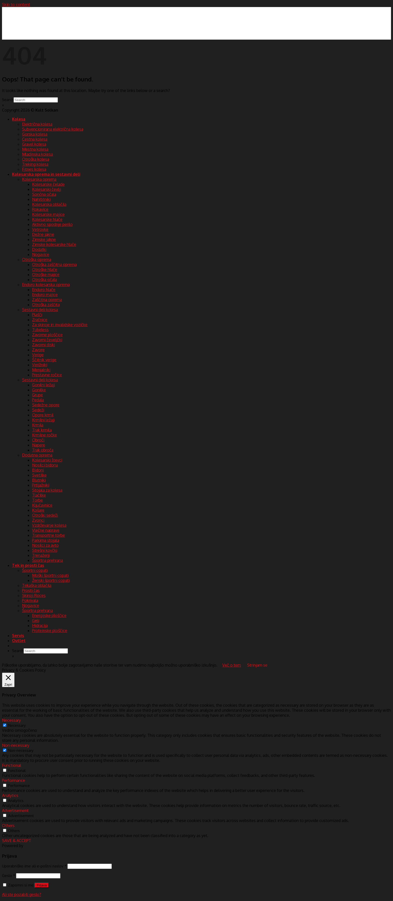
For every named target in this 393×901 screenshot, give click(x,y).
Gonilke (39, 389)
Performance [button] (13, 780)
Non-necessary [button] (15, 745)
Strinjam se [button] (257, 665)
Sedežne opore (45, 404)
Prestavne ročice (47, 374)
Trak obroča (42, 450)
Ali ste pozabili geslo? (21, 894)
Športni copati (35, 570)
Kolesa (18, 119)
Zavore (38, 349)
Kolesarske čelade (48, 184)
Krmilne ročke (44, 434)
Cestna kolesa (34, 139)
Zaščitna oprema (47, 299)
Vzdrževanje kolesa (49, 525)
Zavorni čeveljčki (47, 339)
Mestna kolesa (35, 149)
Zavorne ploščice (47, 334)
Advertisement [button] (15, 810)
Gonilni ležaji (43, 384)
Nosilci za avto (45, 545)
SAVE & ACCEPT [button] (16, 840)
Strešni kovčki (44, 550)
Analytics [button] (10, 795)
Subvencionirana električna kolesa (52, 129)
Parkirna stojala (45, 540)
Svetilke (39, 475)
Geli (35, 620)
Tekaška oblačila (36, 585)
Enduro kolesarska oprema (46, 284)
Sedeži (38, 409)
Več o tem (231, 665)
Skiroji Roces (34, 595)
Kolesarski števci (47, 460)
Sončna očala (44, 194)
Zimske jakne (44, 239)
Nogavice (40, 254)
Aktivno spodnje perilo (52, 224)
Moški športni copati (50, 575)
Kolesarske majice (48, 214)
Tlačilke (39, 495)
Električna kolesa (37, 124)
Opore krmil (42, 414)
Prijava (42, 885)
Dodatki (39, 249)
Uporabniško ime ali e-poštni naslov (34, 865)
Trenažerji (41, 555)
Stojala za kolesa (47, 490)
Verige (38, 354)
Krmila (37, 424)
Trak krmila (42, 429)
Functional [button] (11, 765)
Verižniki (39, 364)
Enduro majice (45, 294)
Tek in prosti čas (28, 565)
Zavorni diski (43, 344)
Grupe (37, 394)
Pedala (38, 399)
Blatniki (39, 480)
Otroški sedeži (45, 515)
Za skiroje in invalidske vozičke (59, 324)
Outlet (19, 640)
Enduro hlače (43, 289)
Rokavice (40, 209)
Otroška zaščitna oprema (54, 264)
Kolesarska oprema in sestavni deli (46, 174)
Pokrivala (30, 600)
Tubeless (40, 329)
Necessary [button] (11, 720)
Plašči (37, 314)
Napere (38, 444)
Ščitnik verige (44, 359)
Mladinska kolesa (37, 154)
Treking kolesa (35, 164)
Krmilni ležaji (43, 419)
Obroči (38, 439)
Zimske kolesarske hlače (54, 244)
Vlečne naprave (45, 530)
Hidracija (40, 625)
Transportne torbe (48, 535)
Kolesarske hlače (47, 219)
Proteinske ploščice (49, 630)
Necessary (17, 725)
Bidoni (38, 470)
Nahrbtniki (41, 199)
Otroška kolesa (35, 159)
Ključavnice (42, 505)
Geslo (8, 875)
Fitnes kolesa (34, 169)
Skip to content (16, 4)
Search (8, 99)
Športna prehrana (47, 560)
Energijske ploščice (49, 615)
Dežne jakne (43, 234)
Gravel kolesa (34, 144)
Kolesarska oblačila (49, 204)
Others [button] (8, 825)
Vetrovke (40, 229)
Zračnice (39, 319)
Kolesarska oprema (39, 179)
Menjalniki (41, 369)
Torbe (37, 500)
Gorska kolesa (34, 134)
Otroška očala (44, 279)
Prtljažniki (40, 485)
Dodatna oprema (37, 455)
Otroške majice (45, 274)
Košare (38, 510)
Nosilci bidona (45, 465)
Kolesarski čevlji (46, 189)
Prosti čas (31, 590)
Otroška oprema (36, 259)
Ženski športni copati (51, 580)
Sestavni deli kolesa (40, 309)
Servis (18, 635)
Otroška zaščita (46, 304)
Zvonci (38, 520)
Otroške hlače (44, 269)
